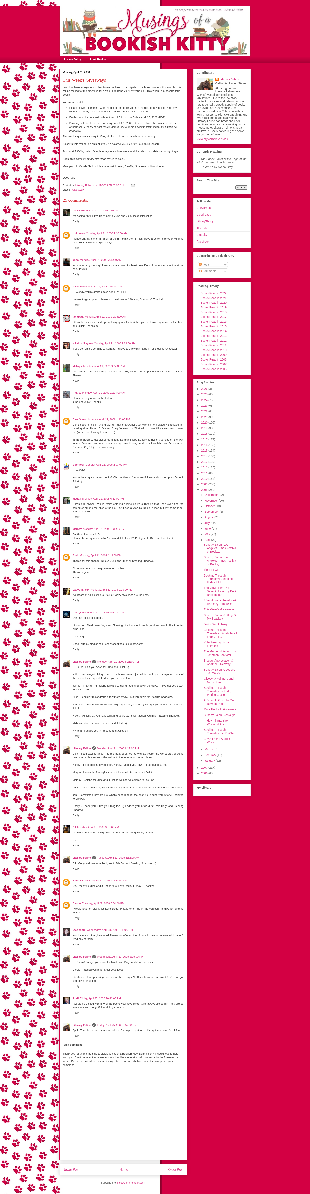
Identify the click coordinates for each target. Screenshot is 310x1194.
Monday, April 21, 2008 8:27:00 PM (118, 748)
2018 (204, 433)
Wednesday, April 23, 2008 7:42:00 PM (110, 929)
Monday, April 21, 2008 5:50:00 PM (103, 612)
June (207, 528)
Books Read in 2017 (214, 317)
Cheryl (77, 612)
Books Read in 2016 (214, 321)
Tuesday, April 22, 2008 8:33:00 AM (106, 880)
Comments (207, 271)
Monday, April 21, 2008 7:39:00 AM (100, 259)
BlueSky (202, 234)
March (208, 749)
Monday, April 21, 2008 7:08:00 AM (101, 210)
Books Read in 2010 (214, 350)
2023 (204, 405)
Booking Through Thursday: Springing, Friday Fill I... (219, 579)
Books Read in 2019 (214, 307)
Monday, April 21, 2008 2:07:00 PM (106, 464)
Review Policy (73, 59)
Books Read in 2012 (214, 340)
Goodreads (204, 214)
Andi (76, 555)
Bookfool (78, 464)
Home (124, 1169)
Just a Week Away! (216, 624)
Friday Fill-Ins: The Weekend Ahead (216, 722)
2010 (204, 478)
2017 (204, 439)
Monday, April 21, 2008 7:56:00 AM (101, 286)
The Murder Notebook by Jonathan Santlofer (220, 653)
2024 (204, 400)
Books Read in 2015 (214, 326)
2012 (204, 467)
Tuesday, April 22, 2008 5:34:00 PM (103, 903)
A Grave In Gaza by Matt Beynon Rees (219, 702)
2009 (204, 484)
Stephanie (79, 929)
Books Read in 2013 (214, 335)
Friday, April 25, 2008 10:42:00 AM (100, 998)
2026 (204, 388)
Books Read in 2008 (214, 359)
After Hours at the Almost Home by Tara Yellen (220, 602)
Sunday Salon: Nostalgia (219, 715)
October (210, 506)
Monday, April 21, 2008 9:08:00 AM (105, 316)
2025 (204, 394)
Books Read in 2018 (214, 312)
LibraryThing (205, 221)
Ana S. (77, 392)
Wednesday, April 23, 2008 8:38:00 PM (120, 956)
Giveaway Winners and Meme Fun (219, 680)
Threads (202, 228)
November (211, 500)
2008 (204, 489)
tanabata (78, 316)
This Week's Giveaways (219, 609)
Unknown (79, 233)
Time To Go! (211, 569)
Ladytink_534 (81, 589)
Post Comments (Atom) (131, 1182)
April (76, 998)
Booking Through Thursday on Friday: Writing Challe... (218, 691)
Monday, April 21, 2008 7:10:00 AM (106, 233)
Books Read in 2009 (214, 354)
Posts (204, 264)
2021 (204, 417)
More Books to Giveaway (220, 709)
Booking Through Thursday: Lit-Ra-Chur (220, 731)
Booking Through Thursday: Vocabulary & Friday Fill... (221, 633)
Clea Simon (80, 419)
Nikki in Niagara (83, 343)
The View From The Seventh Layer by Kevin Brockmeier (220, 591)
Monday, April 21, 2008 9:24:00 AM (104, 366)
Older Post (175, 1169)
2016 (204, 445)
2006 (204, 773)
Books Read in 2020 (214, 302)
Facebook (203, 241)
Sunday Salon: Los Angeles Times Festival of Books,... (220, 548)
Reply (76, 221)
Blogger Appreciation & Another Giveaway (218, 662)
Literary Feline (82, 661)
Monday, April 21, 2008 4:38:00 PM (104, 528)
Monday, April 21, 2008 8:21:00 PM (118, 661)
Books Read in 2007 (214, 364)
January (210, 760)
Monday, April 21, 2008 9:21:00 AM (114, 343)
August (209, 517)
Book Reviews (99, 59)
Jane (76, 259)
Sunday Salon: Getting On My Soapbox (220, 617)
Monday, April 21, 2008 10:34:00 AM (103, 392)
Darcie (77, 903)
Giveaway (78, 189)
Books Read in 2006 (214, 369)
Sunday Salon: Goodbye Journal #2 (219, 671)
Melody (77, 528)
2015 (204, 450)
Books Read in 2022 (214, 293)
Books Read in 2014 (214, 331)
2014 (204, 456)
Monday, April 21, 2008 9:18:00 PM (98, 827)
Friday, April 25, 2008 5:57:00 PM (117, 1025)
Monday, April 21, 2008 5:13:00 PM (111, 589)
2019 (204, 428)
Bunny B (78, 880)
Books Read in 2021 (214, 298)
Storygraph (204, 207)
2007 (204, 767)
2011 (204, 473)
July (207, 523)
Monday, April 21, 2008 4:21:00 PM (103, 498)
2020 (204, 422)
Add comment (73, 1044)
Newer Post (71, 1169)
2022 (204, 411)
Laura (76, 210)
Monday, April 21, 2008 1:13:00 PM (109, 419)
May (207, 534)
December (211, 494)
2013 (204, 461)
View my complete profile (213, 139)
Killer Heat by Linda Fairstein (216, 644)
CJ (74, 827)
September (211, 511)
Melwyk (77, 366)
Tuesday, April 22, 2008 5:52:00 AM (118, 857)
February (210, 755)
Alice (76, 286)
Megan (77, 498)
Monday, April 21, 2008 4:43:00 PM (100, 555)
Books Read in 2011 (214, 345)
